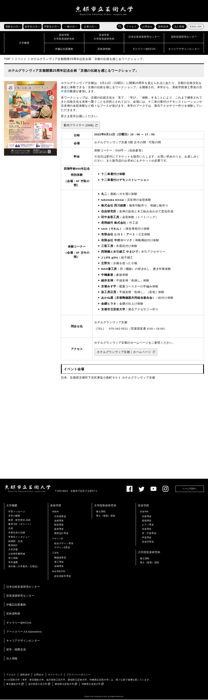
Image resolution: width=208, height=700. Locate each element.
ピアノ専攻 (148, 525)
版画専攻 (59, 529)
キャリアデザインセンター (23, 640)
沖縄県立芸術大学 (91, 684)
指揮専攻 (147, 521)
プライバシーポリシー (78, 675)
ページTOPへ (189, 489)
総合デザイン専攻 (63, 543)
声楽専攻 (147, 538)
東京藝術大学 (13, 684)
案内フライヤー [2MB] (79, 125)
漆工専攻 (59, 562)
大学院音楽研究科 (149, 552)
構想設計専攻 (61, 533)
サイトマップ (55, 675)
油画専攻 (59, 521)
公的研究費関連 (16, 554)
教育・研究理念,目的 (19, 520)
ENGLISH (196, 27)
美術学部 (55, 505)
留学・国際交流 (16, 649)
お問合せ (147, 27)
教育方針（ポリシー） (20, 524)
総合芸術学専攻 (62, 576)
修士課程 (101, 512)
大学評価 (13, 550)
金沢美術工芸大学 (37, 684)
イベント (21, 59)
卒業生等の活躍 (16, 533)
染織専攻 (59, 566)
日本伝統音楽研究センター (23, 587)
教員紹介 (13, 545)
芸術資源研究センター (20, 596)
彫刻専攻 (59, 525)
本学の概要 (14, 516)
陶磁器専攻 (60, 558)
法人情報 (179, 27)
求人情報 (13, 558)
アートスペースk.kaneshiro (24, 632)
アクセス (131, 27)
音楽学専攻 (148, 542)
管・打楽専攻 (149, 533)
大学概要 (11, 505)
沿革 (10, 528)
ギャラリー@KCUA (18, 622)
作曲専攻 (147, 517)
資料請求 (163, 27)
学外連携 (13, 562)
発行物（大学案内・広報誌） (23, 566)
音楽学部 (143, 505)
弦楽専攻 (147, 529)
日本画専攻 (60, 517)
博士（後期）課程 (105, 516)
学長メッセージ (16, 512)
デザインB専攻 (62, 548)
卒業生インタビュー (19, 537)
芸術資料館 (13, 613)
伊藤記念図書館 (16, 605)
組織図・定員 (15, 541)
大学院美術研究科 (105, 505)
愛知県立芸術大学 (64, 684)
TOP (7, 59)
